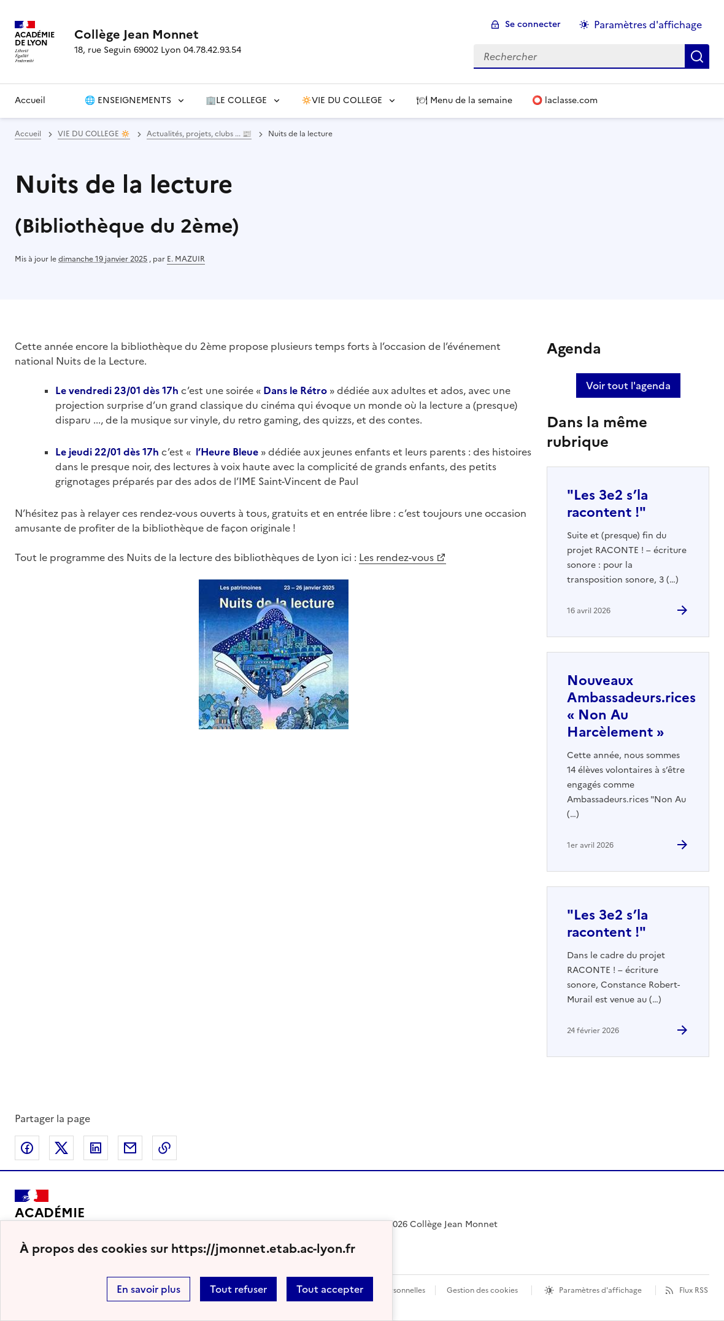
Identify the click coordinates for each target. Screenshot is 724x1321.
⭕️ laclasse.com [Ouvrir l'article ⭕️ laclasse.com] (565, 100)
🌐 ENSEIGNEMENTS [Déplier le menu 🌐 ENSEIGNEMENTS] (128, 100)
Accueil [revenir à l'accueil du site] (28, 133)
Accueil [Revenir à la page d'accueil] (30, 100)
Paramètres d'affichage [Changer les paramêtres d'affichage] (648, 24)
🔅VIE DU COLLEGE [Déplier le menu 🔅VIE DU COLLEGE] (341, 100)
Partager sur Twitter (61, 1148)
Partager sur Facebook (27, 1148)
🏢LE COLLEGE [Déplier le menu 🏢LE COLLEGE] (236, 100)
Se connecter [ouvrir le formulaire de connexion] (533, 24)
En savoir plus (148, 1289)
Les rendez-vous (396, 557)
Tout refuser (238, 1289)
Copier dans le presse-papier (164, 1148)
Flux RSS (693, 1290)
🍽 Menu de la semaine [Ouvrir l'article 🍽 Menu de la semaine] (464, 100)
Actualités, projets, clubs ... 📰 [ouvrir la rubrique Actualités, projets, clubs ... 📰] (199, 133)
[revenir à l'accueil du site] (157, 34)
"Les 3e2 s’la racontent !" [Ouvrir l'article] (607, 503)
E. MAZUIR (186, 259)
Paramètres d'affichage (600, 1290)
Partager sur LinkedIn (95, 1148)
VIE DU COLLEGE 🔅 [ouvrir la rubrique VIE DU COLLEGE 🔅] (94, 133)
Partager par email (130, 1148)
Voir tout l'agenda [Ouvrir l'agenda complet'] (628, 385)
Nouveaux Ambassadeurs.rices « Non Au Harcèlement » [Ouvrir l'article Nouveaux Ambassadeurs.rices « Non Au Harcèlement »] (631, 706)
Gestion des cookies (482, 1290)
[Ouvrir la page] (65, 100)
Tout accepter (329, 1289)
